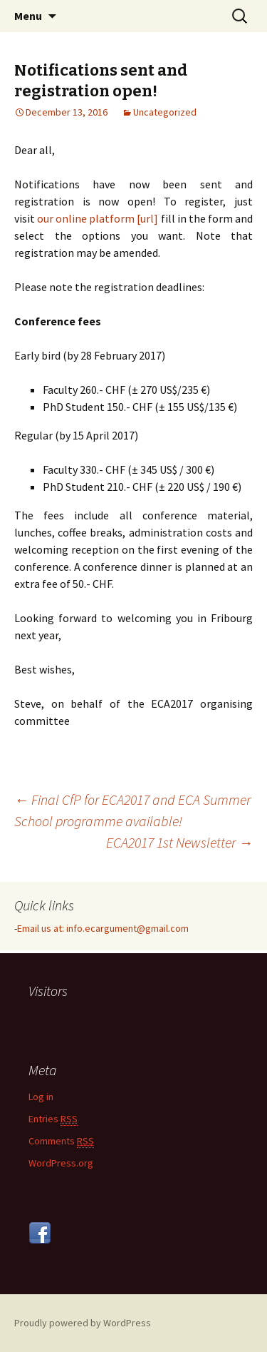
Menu (28, 16)
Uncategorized (165, 112)
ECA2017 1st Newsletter (179, 842)
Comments (61, 1141)
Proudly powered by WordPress (82, 1322)
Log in (40, 1096)
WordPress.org (60, 1163)
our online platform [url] (97, 218)
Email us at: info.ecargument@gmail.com (103, 928)
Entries (53, 1119)
